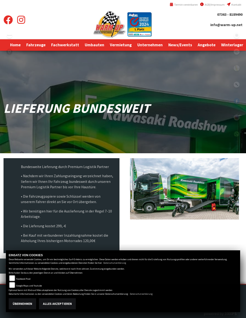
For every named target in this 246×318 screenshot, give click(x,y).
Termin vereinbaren (184, 4)
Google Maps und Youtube (29, 285)
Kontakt (234, 4)
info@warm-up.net (226, 25)
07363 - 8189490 (229, 14)
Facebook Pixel (23, 278)
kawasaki (9, 35)
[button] (35, 45)
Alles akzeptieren (57, 304)
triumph (9, 52)
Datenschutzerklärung (114, 262)
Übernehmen (22, 304)
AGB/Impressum (212, 4)
